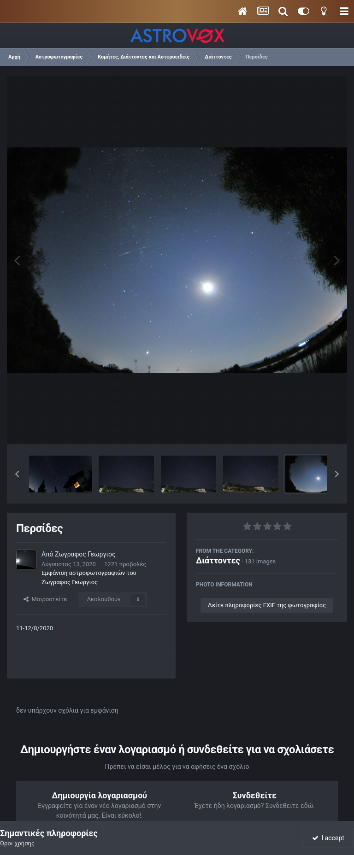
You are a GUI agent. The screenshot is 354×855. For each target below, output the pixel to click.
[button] (17, 474)
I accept (328, 838)
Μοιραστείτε (45, 599)
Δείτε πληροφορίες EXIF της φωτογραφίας (267, 605)
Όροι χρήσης (17, 843)
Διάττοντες (218, 560)
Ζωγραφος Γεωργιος (85, 554)
